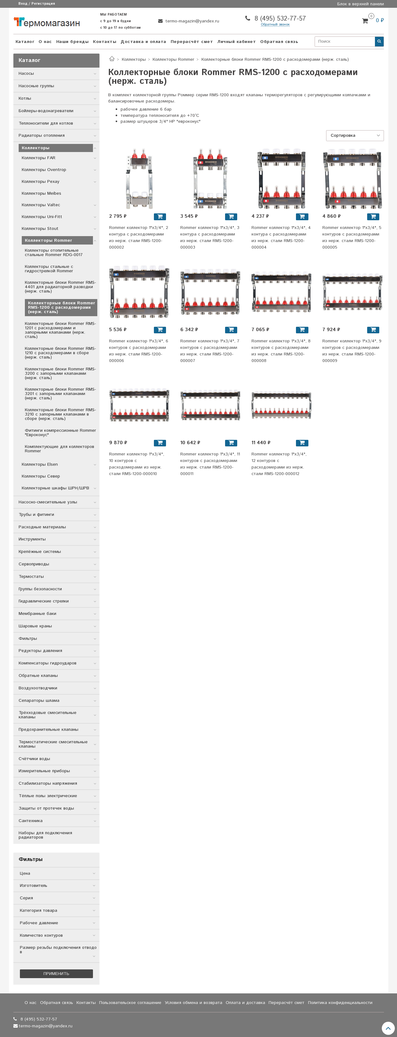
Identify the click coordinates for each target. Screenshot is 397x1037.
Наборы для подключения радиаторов (45, 835)
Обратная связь (279, 42)
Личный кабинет (236, 42)
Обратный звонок (275, 24)
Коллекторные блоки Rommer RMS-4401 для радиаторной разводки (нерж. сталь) (60, 286)
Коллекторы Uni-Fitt (42, 217)
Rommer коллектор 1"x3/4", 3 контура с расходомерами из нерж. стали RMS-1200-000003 (209, 237)
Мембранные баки (37, 614)
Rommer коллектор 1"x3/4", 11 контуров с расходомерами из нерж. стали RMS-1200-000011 (210, 464)
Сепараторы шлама (39, 700)
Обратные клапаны (38, 676)
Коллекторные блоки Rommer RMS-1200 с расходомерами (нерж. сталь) (61, 307)
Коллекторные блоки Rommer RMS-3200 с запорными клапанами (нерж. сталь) (60, 373)
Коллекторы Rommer (173, 59)
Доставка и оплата (143, 42)
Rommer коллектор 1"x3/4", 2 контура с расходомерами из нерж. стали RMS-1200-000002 (138, 237)
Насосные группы (36, 86)
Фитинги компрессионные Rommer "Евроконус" (60, 432)
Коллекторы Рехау (40, 181)
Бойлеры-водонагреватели (46, 111)
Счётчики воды (34, 759)
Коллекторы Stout (40, 229)
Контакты (104, 42)
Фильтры (28, 638)
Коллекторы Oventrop (44, 170)
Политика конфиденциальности (340, 1003)
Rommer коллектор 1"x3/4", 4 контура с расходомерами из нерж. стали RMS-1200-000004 (281, 237)
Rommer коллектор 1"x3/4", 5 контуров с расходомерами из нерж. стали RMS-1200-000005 (351, 237)
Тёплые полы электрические (48, 796)
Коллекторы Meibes (41, 193)
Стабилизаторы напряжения (48, 783)
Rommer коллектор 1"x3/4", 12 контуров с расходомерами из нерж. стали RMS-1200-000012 (279, 464)
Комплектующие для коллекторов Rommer (59, 449)
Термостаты (31, 576)
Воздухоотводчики (38, 688)
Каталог (25, 42)
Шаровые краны (35, 626)
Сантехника (31, 821)
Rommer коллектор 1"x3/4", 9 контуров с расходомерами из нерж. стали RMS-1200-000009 (351, 351)
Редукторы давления (40, 651)
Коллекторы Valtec (41, 205)
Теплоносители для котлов (46, 123)
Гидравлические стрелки (44, 601)
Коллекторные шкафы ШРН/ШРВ (55, 488)
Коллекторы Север (41, 476)
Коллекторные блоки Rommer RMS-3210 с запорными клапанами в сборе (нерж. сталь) (60, 414)
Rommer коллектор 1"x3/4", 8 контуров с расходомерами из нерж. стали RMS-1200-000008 (281, 351)
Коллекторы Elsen (40, 464)
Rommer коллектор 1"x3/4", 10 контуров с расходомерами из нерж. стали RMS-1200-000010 (136, 464)
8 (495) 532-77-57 (279, 18)
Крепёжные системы (40, 552)
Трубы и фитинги (36, 514)
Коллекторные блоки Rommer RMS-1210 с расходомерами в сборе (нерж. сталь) (60, 352)
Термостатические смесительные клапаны (53, 744)
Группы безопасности (40, 589)
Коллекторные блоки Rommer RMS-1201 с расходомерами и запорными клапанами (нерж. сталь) (60, 330)
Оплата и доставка (245, 1003)
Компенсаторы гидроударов (47, 663)
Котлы (25, 98)
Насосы (26, 73)
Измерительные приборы (44, 771)
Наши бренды (72, 42)
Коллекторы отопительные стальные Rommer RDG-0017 (54, 252)
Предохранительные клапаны (48, 729)
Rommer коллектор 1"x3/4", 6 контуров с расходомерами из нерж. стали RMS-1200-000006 (138, 351)
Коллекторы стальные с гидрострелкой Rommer (49, 269)
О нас (45, 42)
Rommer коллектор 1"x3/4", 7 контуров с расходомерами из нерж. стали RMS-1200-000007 (209, 351)
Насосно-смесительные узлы (48, 502)
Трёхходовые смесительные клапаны (47, 715)
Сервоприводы (34, 564)
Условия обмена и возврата (193, 1003)
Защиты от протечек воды (46, 808)
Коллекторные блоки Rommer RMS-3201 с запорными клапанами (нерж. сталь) (60, 393)
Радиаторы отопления (42, 135)
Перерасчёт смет (192, 42)
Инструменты (32, 539)
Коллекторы (134, 59)
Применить (56, 974)
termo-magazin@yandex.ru (191, 21)
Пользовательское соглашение (130, 1003)
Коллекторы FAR (38, 158)
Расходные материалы (42, 527)
